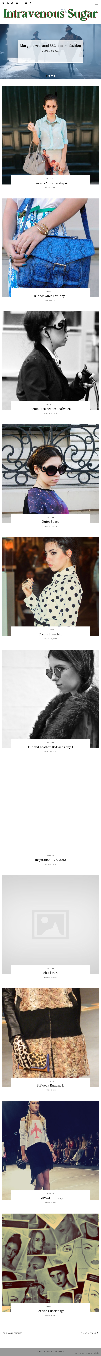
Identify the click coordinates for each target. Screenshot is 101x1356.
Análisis (50, 855)
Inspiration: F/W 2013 (50, 860)
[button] (97, 3)
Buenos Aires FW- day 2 (50, 296)
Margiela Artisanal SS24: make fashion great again (50, 48)
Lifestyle (50, 179)
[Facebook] (26, 3)
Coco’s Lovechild (50, 634)
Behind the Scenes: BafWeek (50, 409)
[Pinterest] (12, 3)
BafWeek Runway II (50, 1085)
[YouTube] (17, 3)
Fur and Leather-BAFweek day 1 (50, 747)
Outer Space (50, 521)
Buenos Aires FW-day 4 (50, 183)
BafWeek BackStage (50, 1311)
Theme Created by (87, 1353)
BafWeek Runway (50, 1198)
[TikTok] (21, 3)
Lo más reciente (12, 1333)
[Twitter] (3, 3)
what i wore (50, 973)
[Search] (31, 3)
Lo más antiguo (89, 1333)
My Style (50, 517)
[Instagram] (8, 3)
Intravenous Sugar (54, 1351)
